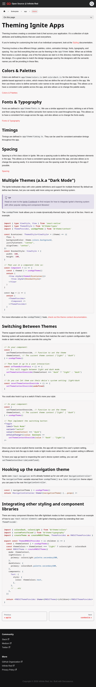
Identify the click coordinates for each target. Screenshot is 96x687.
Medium (6, 643)
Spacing (5, 171)
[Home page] (4, 11)
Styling (76, 43)
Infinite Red (8, 666)
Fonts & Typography (11, 121)
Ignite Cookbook (30, 202)
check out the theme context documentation (67, 317)
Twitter (6, 647)
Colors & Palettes (10, 93)
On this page (9, 17)
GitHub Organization (12, 662)
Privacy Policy (9, 670)
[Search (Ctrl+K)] (92, 3)
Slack (5, 639)
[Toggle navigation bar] (4, 4)
